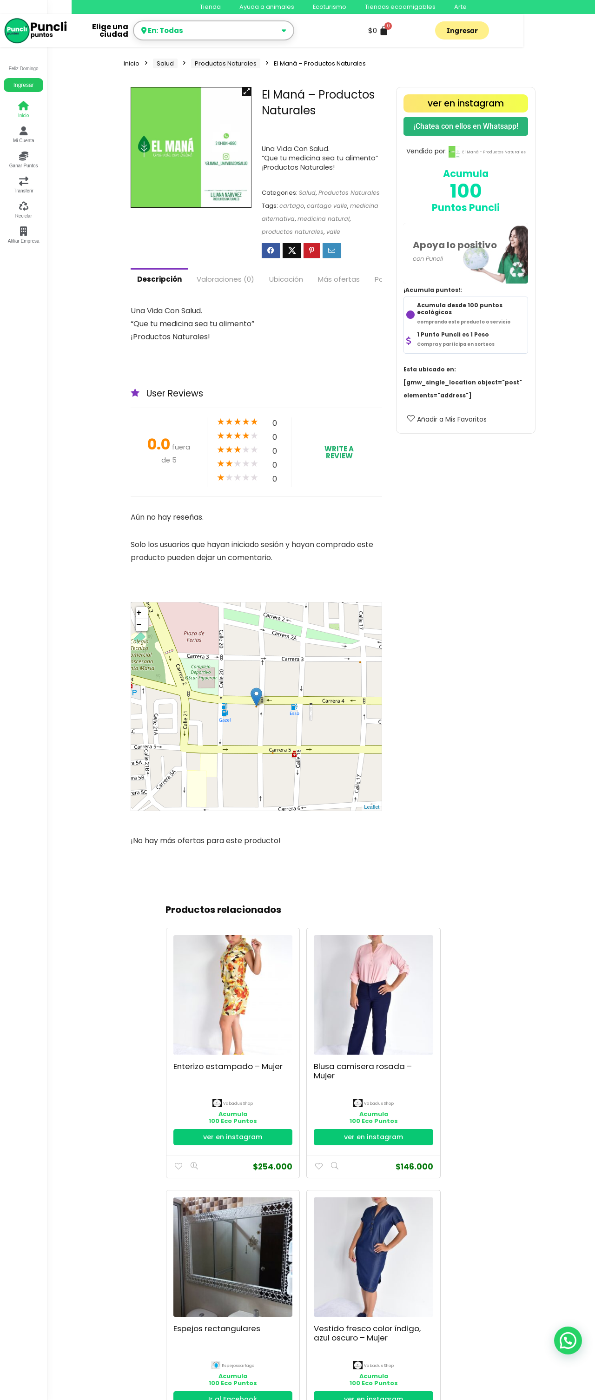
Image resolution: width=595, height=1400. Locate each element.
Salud (165, 63)
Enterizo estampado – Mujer (191, 1007)
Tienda (210, 7)
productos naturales (293, 232)
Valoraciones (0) (225, 279)
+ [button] (138, 613)
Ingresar (23, 85)
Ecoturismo (329, 7)
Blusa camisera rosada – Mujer (260, 1007)
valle (333, 232)
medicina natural (324, 219)
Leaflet (371, 807)
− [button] (138, 625)
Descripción (159, 279)
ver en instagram (466, 103)
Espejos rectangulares (329, 1003)
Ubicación (286, 279)
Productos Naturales (226, 63)
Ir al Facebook (333, 1076)
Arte (460, 7)
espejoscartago (338, 1031)
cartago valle (327, 206)
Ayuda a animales (266, 7)
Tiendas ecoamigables (400, 7)
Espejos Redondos (465, 1003)
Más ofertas (339, 279)
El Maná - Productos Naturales (494, 152)
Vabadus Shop (202, 1031)
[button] (246, 91)
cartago (291, 206)
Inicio (131, 63)
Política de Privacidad (158, 1288)
